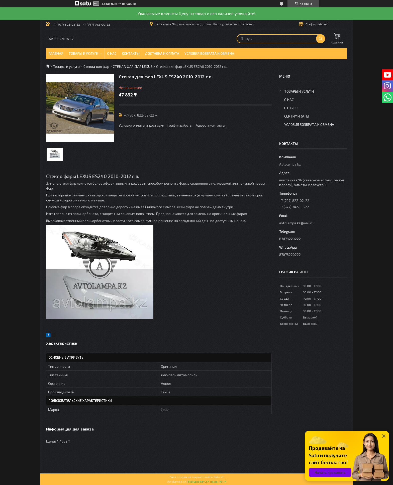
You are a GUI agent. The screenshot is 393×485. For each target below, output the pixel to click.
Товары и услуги (83, 53)
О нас (112, 53)
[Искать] (320, 38)
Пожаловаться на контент (207, 481)
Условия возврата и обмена (209, 53)
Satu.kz (219, 477)
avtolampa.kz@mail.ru (296, 223)
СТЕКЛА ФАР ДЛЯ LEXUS (132, 66)
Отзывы (291, 108)
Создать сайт (111, 3)
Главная (56, 53)
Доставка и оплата (162, 53)
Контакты (131, 53)
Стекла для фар (96, 66)
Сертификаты (296, 116)
